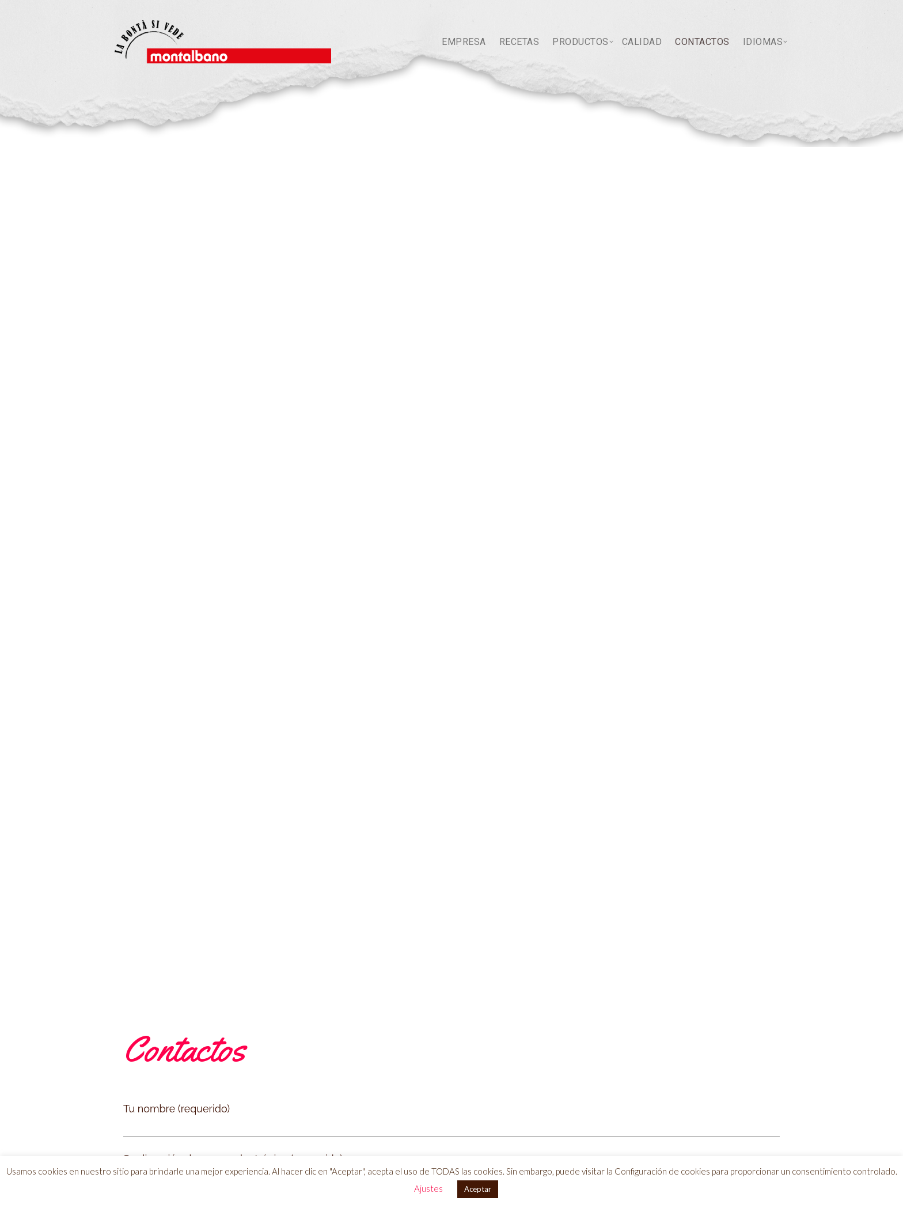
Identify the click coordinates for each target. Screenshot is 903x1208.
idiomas (763, 41)
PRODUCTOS (580, 41)
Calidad (642, 41)
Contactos (702, 41)
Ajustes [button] (428, 1188)
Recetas (519, 41)
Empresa (464, 41)
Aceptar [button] (477, 1189)
